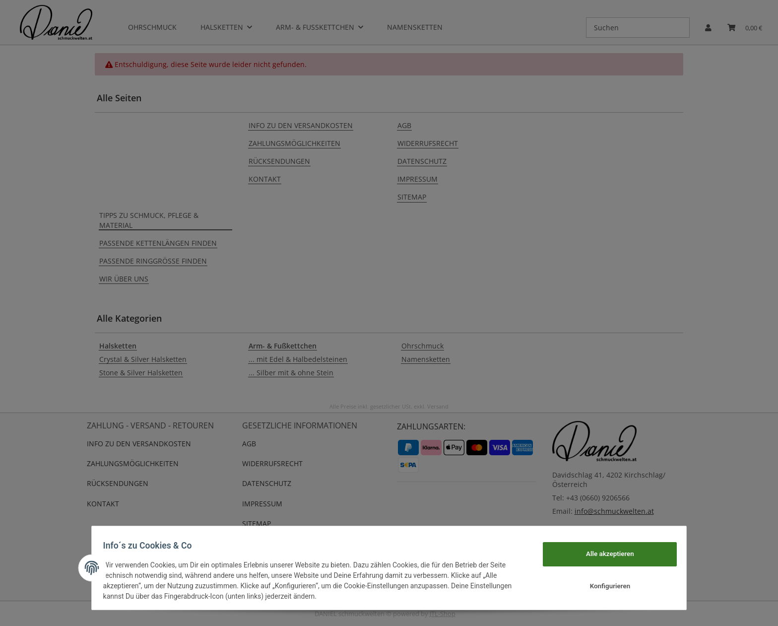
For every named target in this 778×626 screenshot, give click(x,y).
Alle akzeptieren (605, 553)
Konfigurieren (605, 586)
